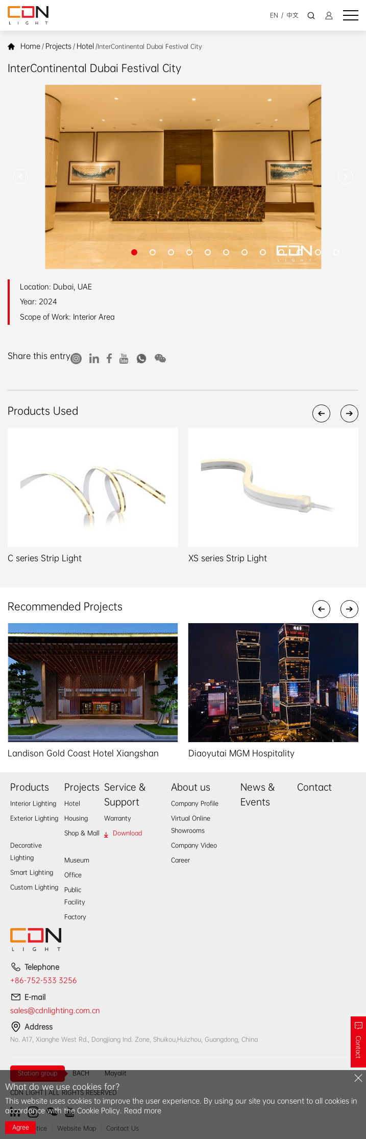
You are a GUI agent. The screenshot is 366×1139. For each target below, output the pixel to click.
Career (180, 860)
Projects (58, 46)
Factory (75, 917)
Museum (76, 860)
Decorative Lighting (26, 851)
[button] (20, 176)
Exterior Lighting (34, 818)
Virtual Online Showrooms (190, 824)
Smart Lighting (31, 872)
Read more (142, 1110)
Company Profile (194, 803)
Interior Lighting (33, 803)
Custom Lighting (34, 887)
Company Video (194, 845)
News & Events (257, 794)
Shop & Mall (82, 833)
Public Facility (74, 896)
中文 (292, 15)
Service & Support (124, 794)
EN (274, 15)
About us (190, 787)
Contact (314, 787)
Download (127, 833)
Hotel (85, 46)
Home (30, 46)
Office (73, 875)
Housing (76, 818)
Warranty (117, 818)
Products (29, 787)
